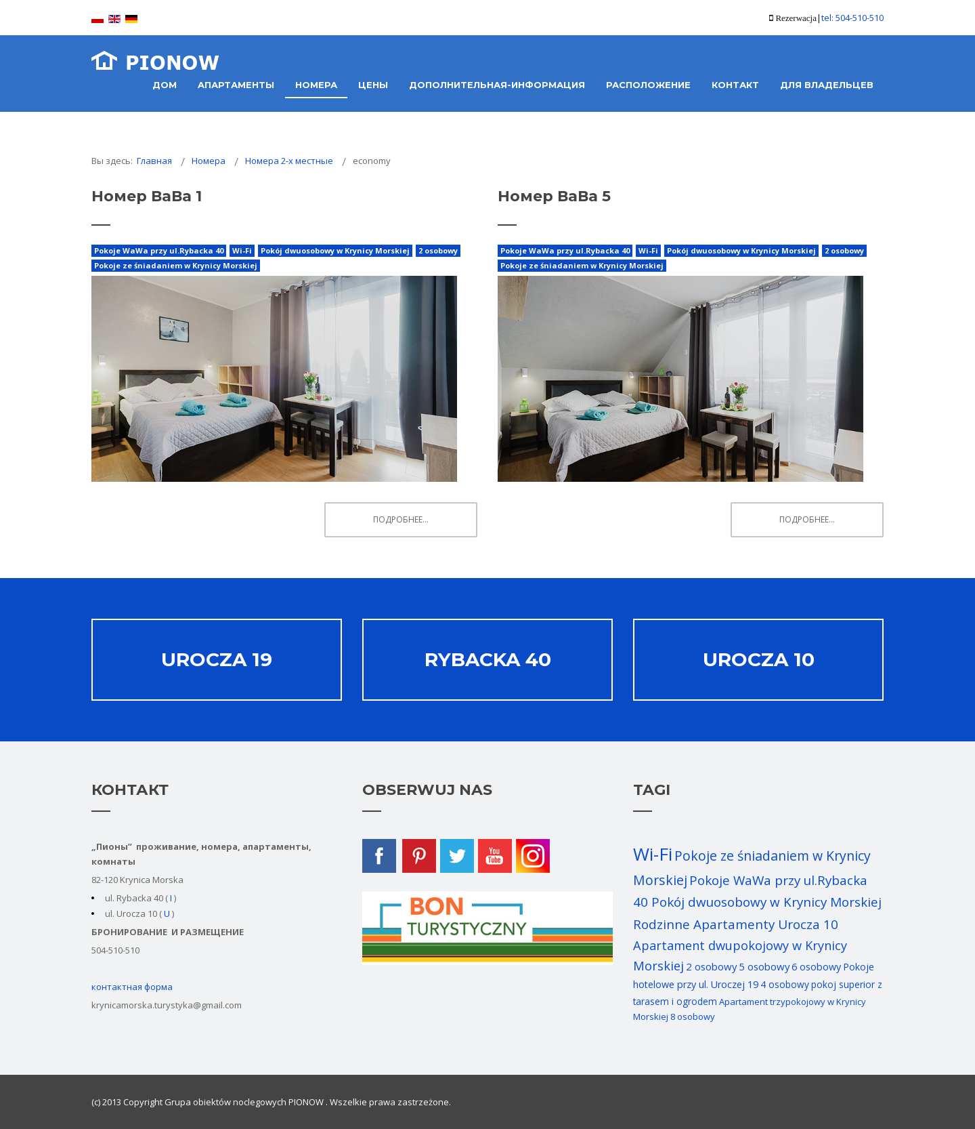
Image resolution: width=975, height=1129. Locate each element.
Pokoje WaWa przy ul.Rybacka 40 (158, 250)
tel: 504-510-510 (852, 18)
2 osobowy (438, 250)
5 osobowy (764, 966)
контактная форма (132, 987)
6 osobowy (816, 966)
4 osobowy (784, 984)
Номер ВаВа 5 (554, 196)
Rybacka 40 (488, 659)
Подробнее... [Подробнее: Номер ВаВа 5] (807, 519)
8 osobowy (692, 1016)
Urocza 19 (216, 659)
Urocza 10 (759, 659)
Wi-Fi (242, 250)
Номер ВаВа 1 (146, 196)
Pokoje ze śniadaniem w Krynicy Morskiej (175, 265)
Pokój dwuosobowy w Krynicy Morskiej (335, 250)
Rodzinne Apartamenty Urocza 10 (735, 924)
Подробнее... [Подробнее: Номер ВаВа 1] (401, 519)
